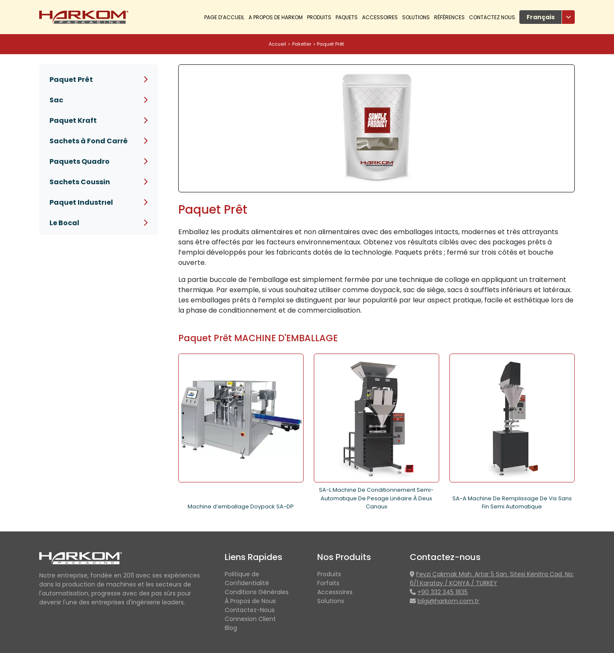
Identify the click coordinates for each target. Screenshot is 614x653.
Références (449, 17)
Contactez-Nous (250, 610)
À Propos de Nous (250, 601)
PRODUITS (319, 17)
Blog (231, 628)
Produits (329, 574)
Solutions (416, 17)
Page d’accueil (224, 17)
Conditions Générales (257, 592)
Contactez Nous (492, 17)
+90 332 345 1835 (442, 592)
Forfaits (328, 583)
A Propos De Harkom (276, 17)
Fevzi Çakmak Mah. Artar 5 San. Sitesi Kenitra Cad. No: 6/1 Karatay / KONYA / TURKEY (492, 578)
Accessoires (380, 17)
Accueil (277, 44)
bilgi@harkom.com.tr (448, 601)
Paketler (301, 44)
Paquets (347, 17)
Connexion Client (250, 619)
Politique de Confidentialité (247, 578)
